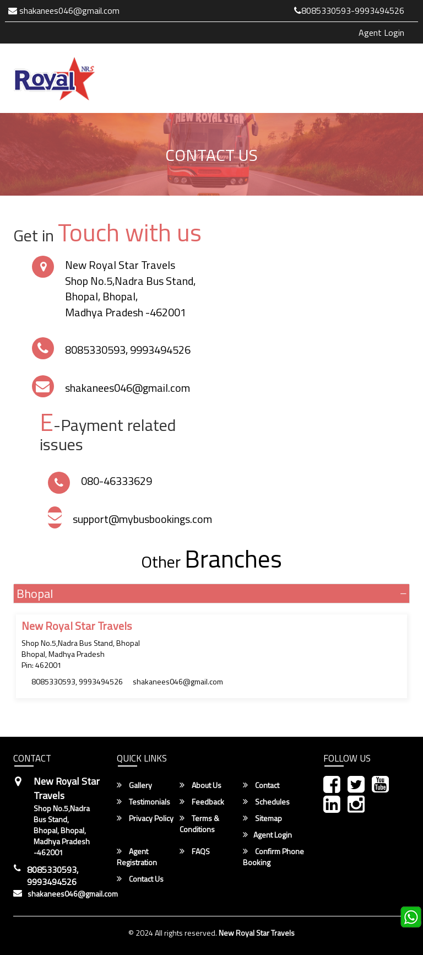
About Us (200, 785)
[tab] (211, 593)
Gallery (134, 785)
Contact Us (140, 878)
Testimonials (143, 801)
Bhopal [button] (35, 593)
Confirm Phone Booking (273, 857)
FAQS (195, 851)
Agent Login (381, 32)
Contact (261, 785)
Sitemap (262, 818)
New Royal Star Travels (257, 932)
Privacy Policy (145, 818)
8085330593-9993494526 (349, 10)
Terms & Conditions (199, 824)
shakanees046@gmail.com (64, 10)
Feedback (202, 801)
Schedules (266, 801)
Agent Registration (137, 857)
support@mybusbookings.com (142, 518)
